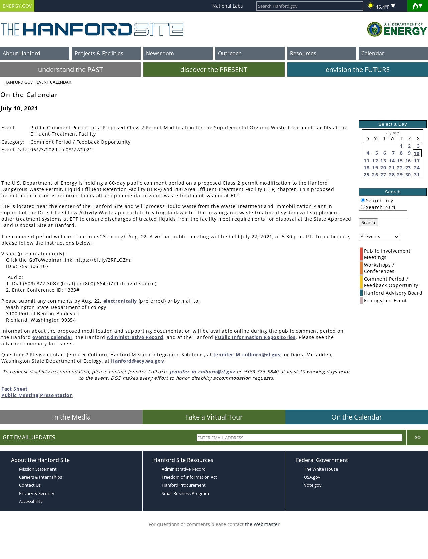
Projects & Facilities (99, 53)
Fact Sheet (14, 389)
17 (417, 160)
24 (417, 167)
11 (366, 160)
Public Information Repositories (255, 337)
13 (383, 160)
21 (392, 167)
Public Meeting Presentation (37, 395)
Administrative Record (135, 337)
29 (400, 174)
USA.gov (312, 477)
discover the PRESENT (213, 69)
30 (408, 174)
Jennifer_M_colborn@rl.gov (247, 354)
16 (408, 160)
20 (383, 167)
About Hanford (21, 53)
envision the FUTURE (358, 69)
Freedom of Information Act (189, 477)
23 (408, 167)
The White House (321, 469)
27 (383, 174)
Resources (303, 53)
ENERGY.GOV (17, 6)
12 (375, 160)
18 (366, 167)
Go (417, 437)
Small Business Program (185, 493)
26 (375, 174)
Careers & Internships (40, 477)
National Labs (227, 6)
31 (417, 174)
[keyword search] (383, 214)
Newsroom (160, 53)
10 (416, 153)
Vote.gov (313, 485)
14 (392, 160)
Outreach (230, 53)
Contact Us (30, 485)
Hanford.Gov (18, 82)
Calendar (372, 53)
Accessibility (31, 501)
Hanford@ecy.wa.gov (137, 361)
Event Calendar (54, 82)
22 (400, 167)
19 (375, 167)
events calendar (52, 337)
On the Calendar (356, 417)
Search (368, 222)
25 (366, 174)
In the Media (71, 417)
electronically (120, 301)
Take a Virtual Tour (214, 417)
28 (392, 174)
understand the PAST (70, 69)
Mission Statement (38, 469)
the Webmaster (262, 524)
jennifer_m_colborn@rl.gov (202, 371)
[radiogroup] (363, 200)
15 (400, 160)
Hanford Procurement (184, 485)
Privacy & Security (37, 493)
